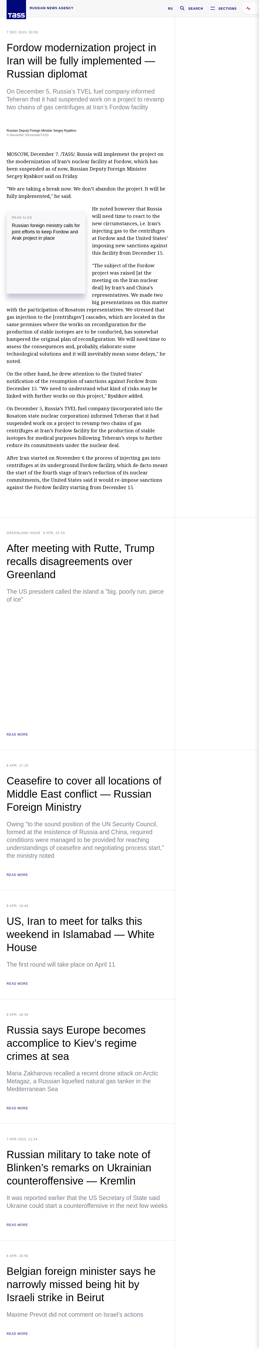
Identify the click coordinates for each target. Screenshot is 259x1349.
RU (170, 9)
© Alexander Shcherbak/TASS (28, 135)
